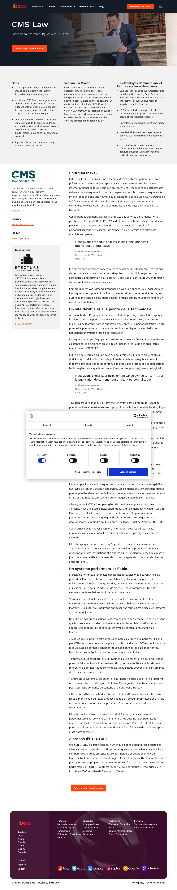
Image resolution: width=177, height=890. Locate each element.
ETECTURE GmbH (24, 323)
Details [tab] (88, 425)
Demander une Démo (140, 6)
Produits (37, 6)
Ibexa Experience (20, 238)
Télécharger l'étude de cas (29, 48)
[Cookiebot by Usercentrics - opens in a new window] (135, 416)
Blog (101, 6)
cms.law (16, 210)
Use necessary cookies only (88, 472)
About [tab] (130, 425)
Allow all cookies (128, 472)
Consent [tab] (47, 425)
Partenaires (86, 6)
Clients (51, 6)
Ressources (66, 6)
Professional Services (23, 224)
